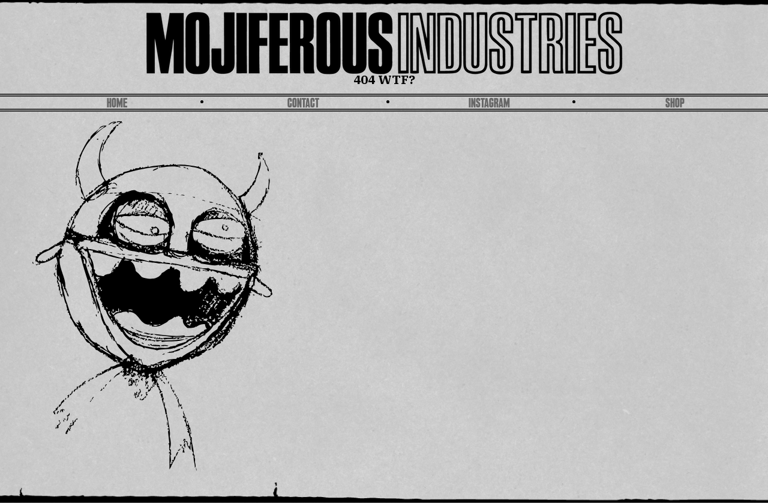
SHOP (675, 104)
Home (117, 104)
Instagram (489, 104)
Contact (303, 104)
